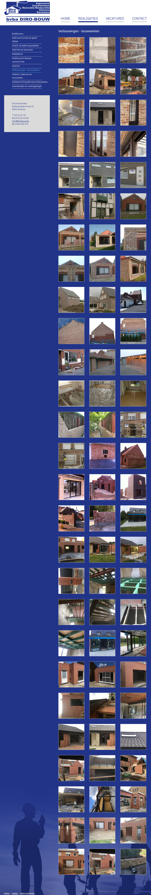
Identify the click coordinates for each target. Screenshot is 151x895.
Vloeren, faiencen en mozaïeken (22, 76)
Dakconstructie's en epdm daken (24, 39)
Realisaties (88, 19)
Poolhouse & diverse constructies (21, 60)
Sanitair (16, 65)
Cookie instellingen (27, 893)
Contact (139, 19)
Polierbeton (17, 53)
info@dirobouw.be (20, 121)
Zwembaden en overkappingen (27, 86)
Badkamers (17, 33)
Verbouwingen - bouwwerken (25, 69)
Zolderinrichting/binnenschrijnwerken (27, 81)
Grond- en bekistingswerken (25, 45)
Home (65, 19)
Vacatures (115, 19)
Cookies (15, 893)
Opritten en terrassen (22, 49)
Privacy (7, 893)
